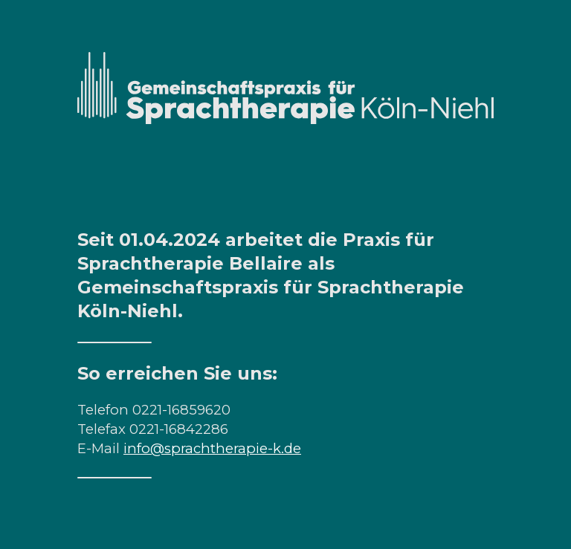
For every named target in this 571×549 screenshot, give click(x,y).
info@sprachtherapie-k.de (212, 448)
